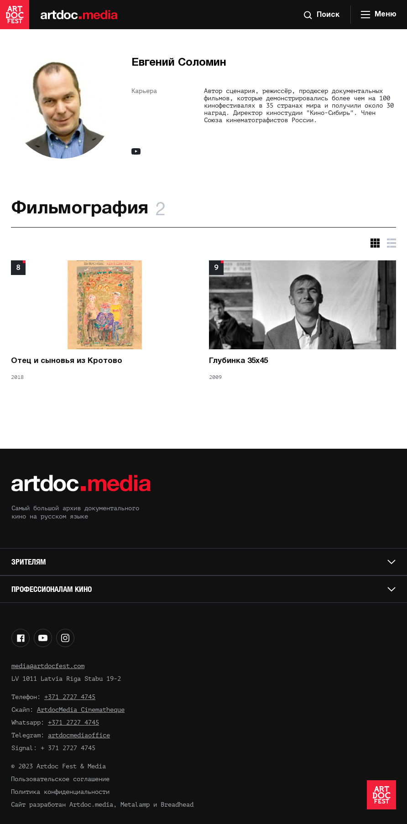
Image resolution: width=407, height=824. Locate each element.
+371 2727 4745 (69, 697)
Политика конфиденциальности (60, 791)
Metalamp (135, 804)
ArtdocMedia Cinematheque (81, 709)
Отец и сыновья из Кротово (66, 361)
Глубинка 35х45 (238, 361)
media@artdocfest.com (47, 666)
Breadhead (177, 804)
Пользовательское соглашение (60, 779)
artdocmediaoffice (79, 735)
